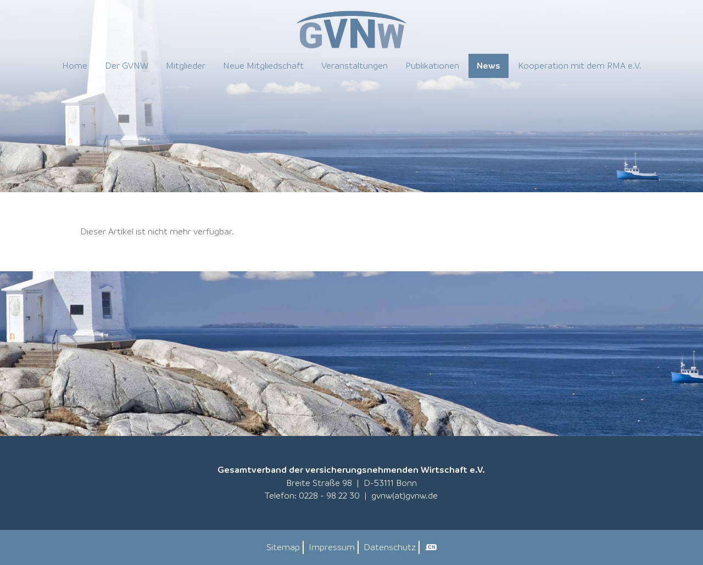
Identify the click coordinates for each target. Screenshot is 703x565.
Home (74, 65)
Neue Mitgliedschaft (263, 65)
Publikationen (432, 65)
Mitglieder (185, 65)
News (488, 65)
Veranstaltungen (354, 65)
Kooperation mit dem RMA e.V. (579, 65)
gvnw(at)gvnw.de (404, 495)
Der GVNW (126, 65)
